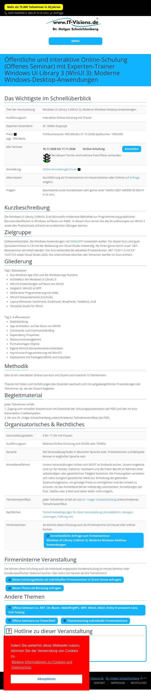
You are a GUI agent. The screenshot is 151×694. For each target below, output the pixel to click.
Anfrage (58, 13)
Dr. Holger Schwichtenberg (99, 499)
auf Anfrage (132, 177)
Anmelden (131, 149)
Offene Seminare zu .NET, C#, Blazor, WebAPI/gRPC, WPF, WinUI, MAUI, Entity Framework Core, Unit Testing (73, 610)
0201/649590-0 (17, 13)
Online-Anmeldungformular (60, 169)
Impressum (118, 682)
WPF (81, 241)
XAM (73, 241)
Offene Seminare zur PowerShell (31, 621)
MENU (75, 41)
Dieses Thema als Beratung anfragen (34, 588)
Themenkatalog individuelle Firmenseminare (95, 621)
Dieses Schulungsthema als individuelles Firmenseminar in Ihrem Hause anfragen (64, 579)
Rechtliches (139, 682)
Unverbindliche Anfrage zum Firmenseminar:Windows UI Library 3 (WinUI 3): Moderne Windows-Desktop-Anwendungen (86, 540)
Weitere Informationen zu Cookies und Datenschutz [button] (41, 664)
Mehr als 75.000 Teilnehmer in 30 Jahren (33, 7)
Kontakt (99, 682)
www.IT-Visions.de (92, 678)
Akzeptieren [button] (46, 679)
